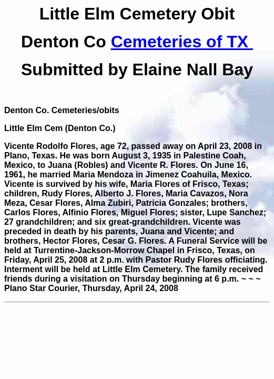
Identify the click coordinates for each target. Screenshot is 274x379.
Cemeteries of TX (182, 41)
